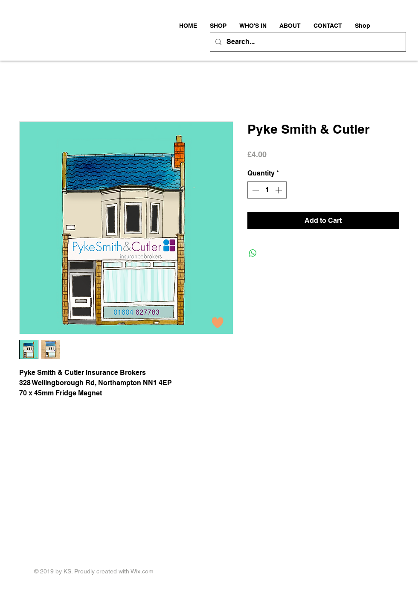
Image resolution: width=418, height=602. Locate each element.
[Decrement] (255, 190)
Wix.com (142, 571)
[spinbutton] (267, 190)
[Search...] (307, 41)
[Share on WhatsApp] (253, 253)
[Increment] (279, 190)
